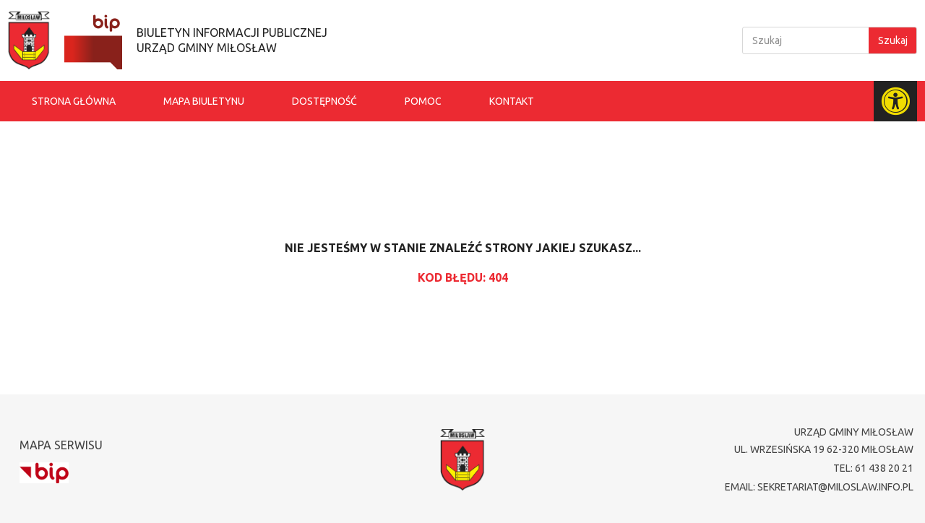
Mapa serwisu (61, 444)
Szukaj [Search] (893, 40)
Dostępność (324, 101)
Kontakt (511, 101)
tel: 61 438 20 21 (873, 468)
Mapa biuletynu (203, 101)
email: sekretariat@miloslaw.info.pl (819, 487)
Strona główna (74, 101)
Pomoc (423, 101)
